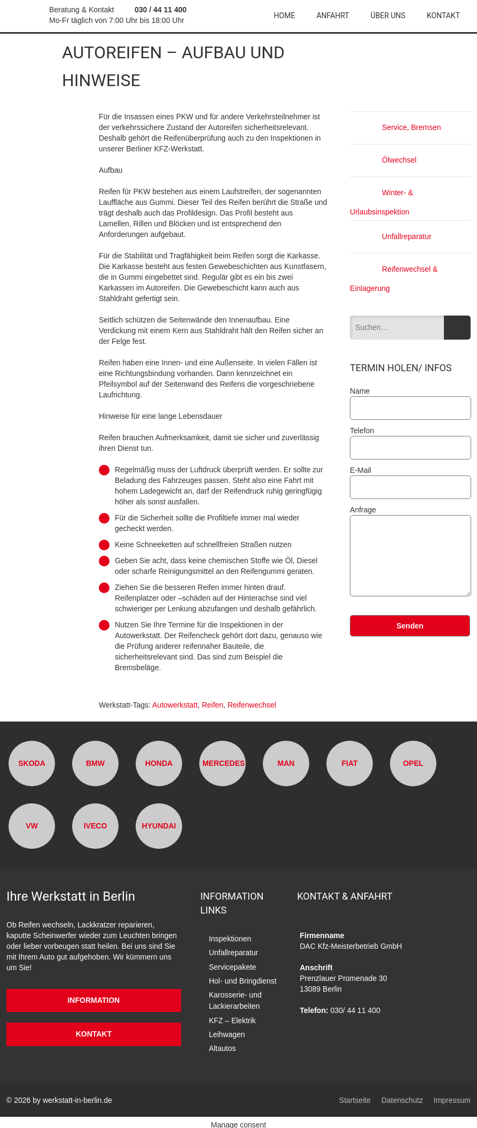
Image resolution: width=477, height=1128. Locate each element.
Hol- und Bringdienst (243, 978)
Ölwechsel (383, 160)
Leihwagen (227, 1029)
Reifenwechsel (252, 705)
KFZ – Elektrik (232, 1015)
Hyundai (159, 825)
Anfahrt (332, 15)
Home (284, 15)
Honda (159, 762)
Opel (413, 762)
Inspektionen (230, 938)
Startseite (355, 1095)
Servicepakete (232, 965)
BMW (95, 762)
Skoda (31, 762)
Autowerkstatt (175, 705)
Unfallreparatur (391, 236)
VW (32, 825)
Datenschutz (402, 1095)
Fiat (349, 762)
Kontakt (443, 15)
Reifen (212, 705)
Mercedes (223, 762)
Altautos (222, 1042)
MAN (286, 762)
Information (93, 999)
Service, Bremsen (395, 127)
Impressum (452, 1095)
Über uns (388, 15)
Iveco (95, 825)
